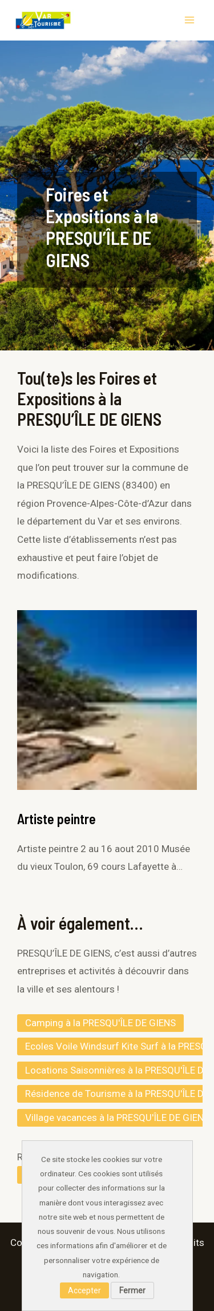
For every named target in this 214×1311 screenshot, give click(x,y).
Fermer (132, 1290)
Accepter (84, 1290)
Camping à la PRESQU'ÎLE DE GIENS (100, 1022)
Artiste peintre (56, 818)
